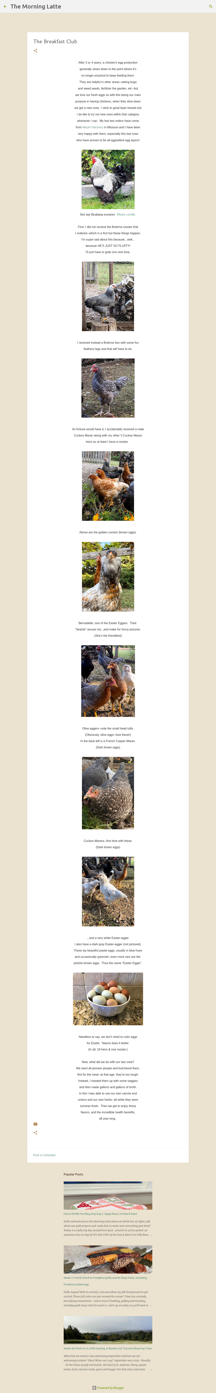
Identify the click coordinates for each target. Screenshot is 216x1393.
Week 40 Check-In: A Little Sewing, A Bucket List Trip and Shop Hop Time (108, 1348)
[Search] (66, 6)
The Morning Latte (35, 6)
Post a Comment (44, 1155)
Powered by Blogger (108, 1387)
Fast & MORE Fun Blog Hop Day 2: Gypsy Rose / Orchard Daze (100, 1213)
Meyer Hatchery (93, 127)
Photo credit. (126, 214)
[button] (35, 50)
